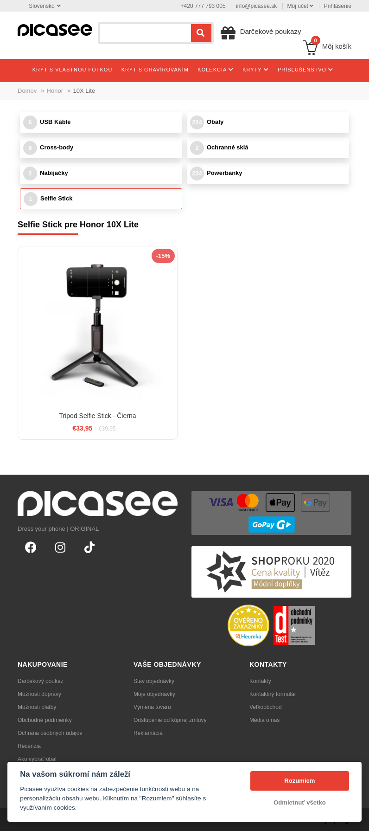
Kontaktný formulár (272, 694)
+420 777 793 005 (203, 6)
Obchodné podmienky (45, 720)
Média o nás (264, 720)
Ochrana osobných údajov (50, 733)
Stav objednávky (154, 681)
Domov (27, 90)
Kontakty (260, 681)
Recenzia (29, 746)
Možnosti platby (37, 707)
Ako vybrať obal (37, 759)
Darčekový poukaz (41, 681)
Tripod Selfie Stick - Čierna (97, 415)
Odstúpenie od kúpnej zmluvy (170, 720)
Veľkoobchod (265, 707)
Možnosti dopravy (39, 694)
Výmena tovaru (152, 707)
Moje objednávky (154, 694)
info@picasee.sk (256, 6)
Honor (55, 90)
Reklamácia (148, 733)
